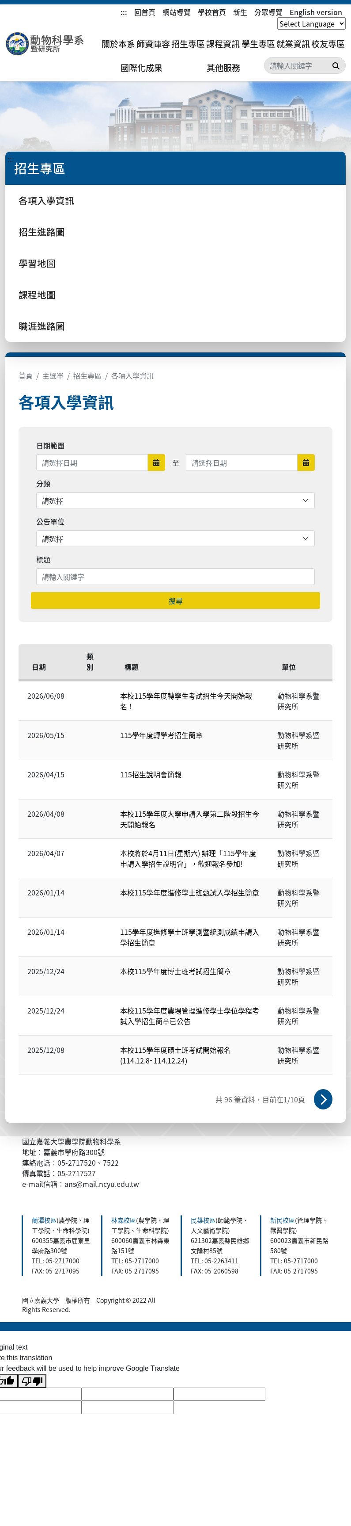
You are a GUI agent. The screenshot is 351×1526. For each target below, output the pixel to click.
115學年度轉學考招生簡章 (161, 735)
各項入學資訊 (46, 200)
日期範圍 (50, 445)
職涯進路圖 (42, 326)
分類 (43, 483)
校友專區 (328, 44)
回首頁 (144, 12)
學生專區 (258, 44)
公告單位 (50, 521)
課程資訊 (223, 44)
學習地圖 (37, 263)
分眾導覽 (268, 12)
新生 (240, 12)
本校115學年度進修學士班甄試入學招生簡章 (189, 892)
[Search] (305, 65)
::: (124, 12)
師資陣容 (153, 44)
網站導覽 (176, 12)
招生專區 (188, 44)
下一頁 (323, 1099)
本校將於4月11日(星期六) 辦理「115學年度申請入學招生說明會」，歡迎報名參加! (188, 858)
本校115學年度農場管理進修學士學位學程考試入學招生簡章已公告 (189, 1015)
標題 (43, 559)
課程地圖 (37, 294)
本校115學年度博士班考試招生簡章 (175, 971)
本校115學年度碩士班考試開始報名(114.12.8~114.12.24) (175, 1055)
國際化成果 (141, 67)
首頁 (26, 375)
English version (316, 12)
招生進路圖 (42, 231)
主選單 (53, 375)
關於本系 (118, 44)
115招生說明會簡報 (150, 774)
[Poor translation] (32, 1381)
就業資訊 (293, 44)
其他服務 (223, 67)
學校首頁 (212, 12)
